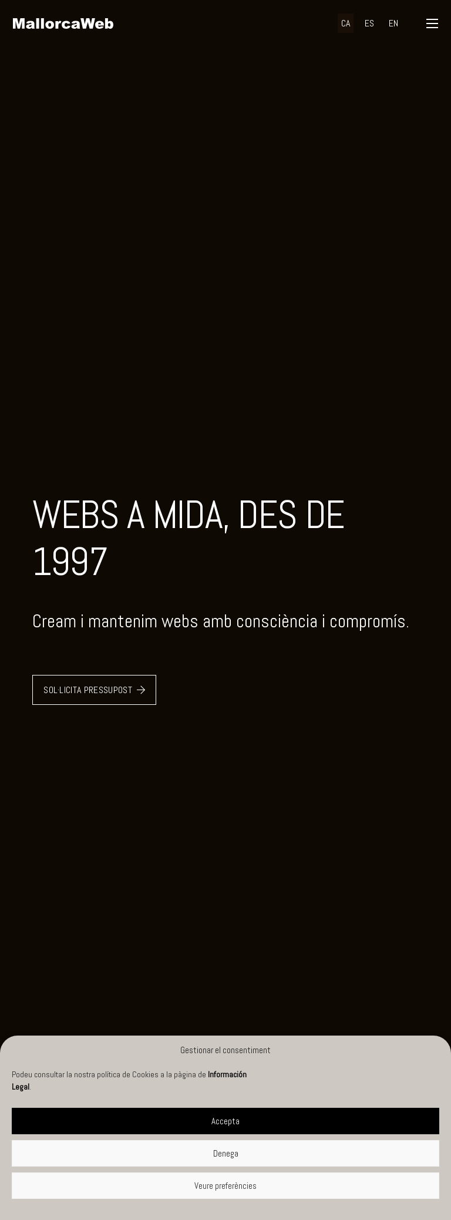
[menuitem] (346, 23)
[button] (432, 23)
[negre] (63, 23)
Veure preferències (225, 1185)
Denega (225, 1153)
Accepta (225, 1121)
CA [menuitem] (345, 23)
